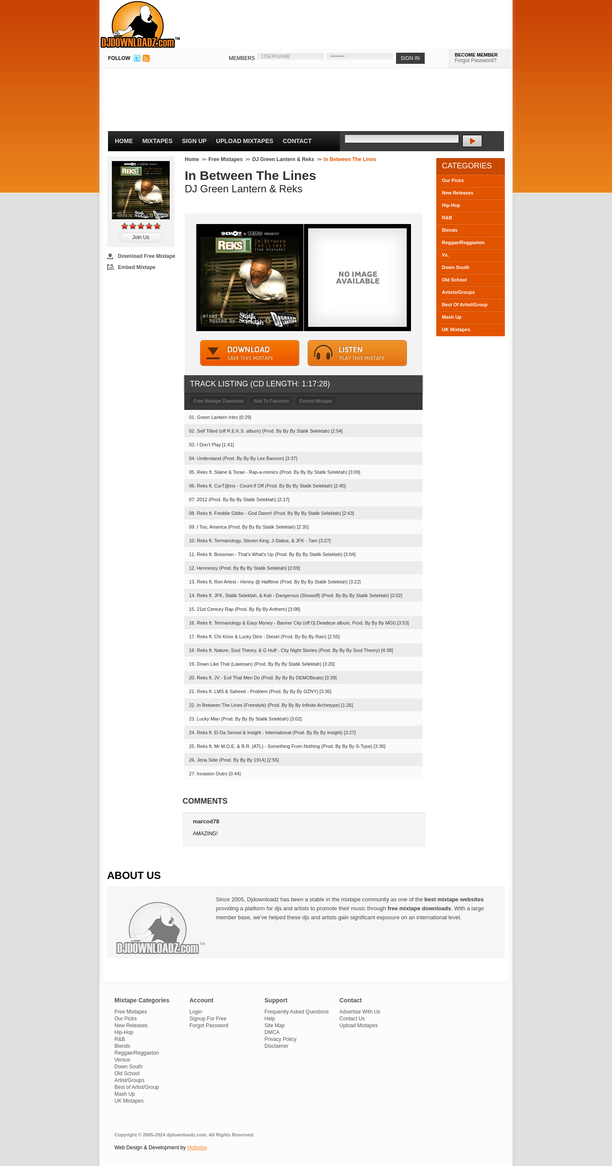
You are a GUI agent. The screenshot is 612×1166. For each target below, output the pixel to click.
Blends (450, 230)
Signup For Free (208, 1019)
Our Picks (453, 180)
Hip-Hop (451, 205)
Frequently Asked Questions (296, 1012)
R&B (447, 217)
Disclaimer (276, 1046)
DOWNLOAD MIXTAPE (250, 353)
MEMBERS (242, 58)
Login (195, 1012)
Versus (122, 1060)
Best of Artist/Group (136, 1087)
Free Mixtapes (225, 159)
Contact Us (352, 1019)
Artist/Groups (129, 1080)
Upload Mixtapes (244, 141)
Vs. (445, 254)
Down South (455, 267)
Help (269, 1019)
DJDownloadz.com (140, 24)
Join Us (140, 237)
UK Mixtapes (456, 329)
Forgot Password (208, 1025)
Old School (454, 279)
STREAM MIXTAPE (357, 353)
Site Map (274, 1025)
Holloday (197, 1148)
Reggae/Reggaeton (463, 242)
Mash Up (452, 317)
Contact (297, 141)
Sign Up (194, 141)
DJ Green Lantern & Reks (283, 159)
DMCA (271, 1032)
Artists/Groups (458, 292)
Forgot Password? (475, 60)
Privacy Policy (280, 1039)
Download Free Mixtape (146, 256)
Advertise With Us (359, 1012)
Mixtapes (157, 141)
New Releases (457, 192)
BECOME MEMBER (476, 54)
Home (124, 141)
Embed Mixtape (137, 267)
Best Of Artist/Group (465, 304)
